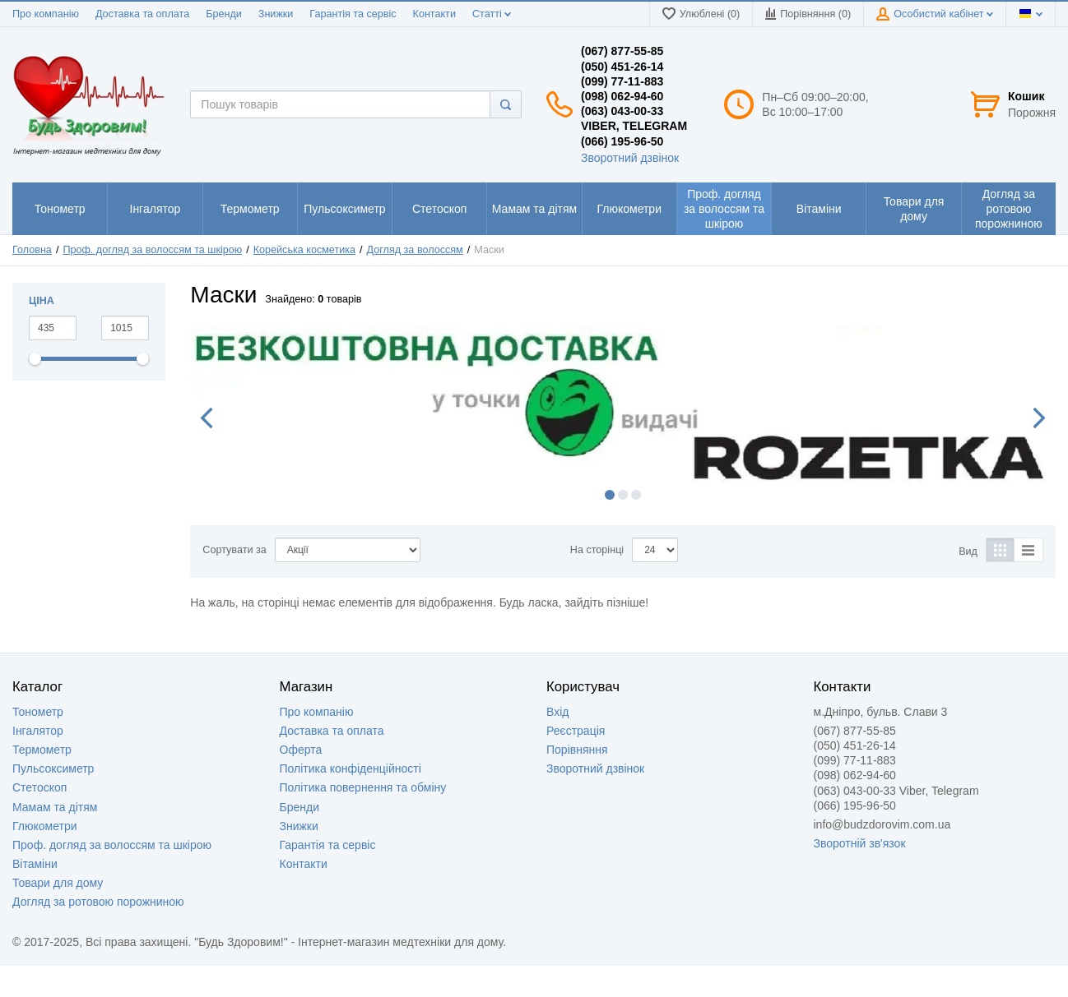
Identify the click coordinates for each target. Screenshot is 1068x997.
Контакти (434, 14)
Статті (491, 14)
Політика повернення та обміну (363, 787)
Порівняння (577, 749)
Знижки (276, 14)
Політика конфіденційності (350, 768)
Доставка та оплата (142, 14)
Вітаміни (35, 863)
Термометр (42, 749)
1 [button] (610, 495)
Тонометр (37, 711)
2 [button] (623, 495)
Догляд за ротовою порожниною (98, 901)
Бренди (224, 14)
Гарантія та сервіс (352, 14)
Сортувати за (234, 550)
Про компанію (45, 14)
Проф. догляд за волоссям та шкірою (111, 845)
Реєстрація (575, 730)
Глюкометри (44, 826)
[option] (623, 408)
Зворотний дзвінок (630, 157)
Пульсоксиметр (53, 768)
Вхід (557, 711)
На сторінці (597, 550)
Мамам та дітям (54, 807)
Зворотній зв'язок (860, 843)
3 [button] (636, 495)
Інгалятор (37, 730)
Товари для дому (57, 882)
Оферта (301, 749)
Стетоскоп (39, 787)
